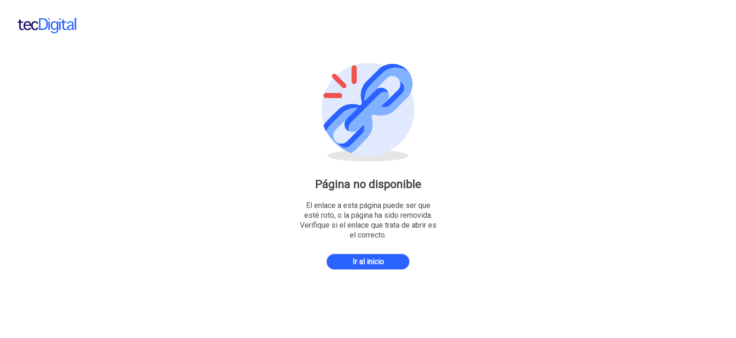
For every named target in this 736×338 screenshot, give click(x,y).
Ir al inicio (368, 261)
